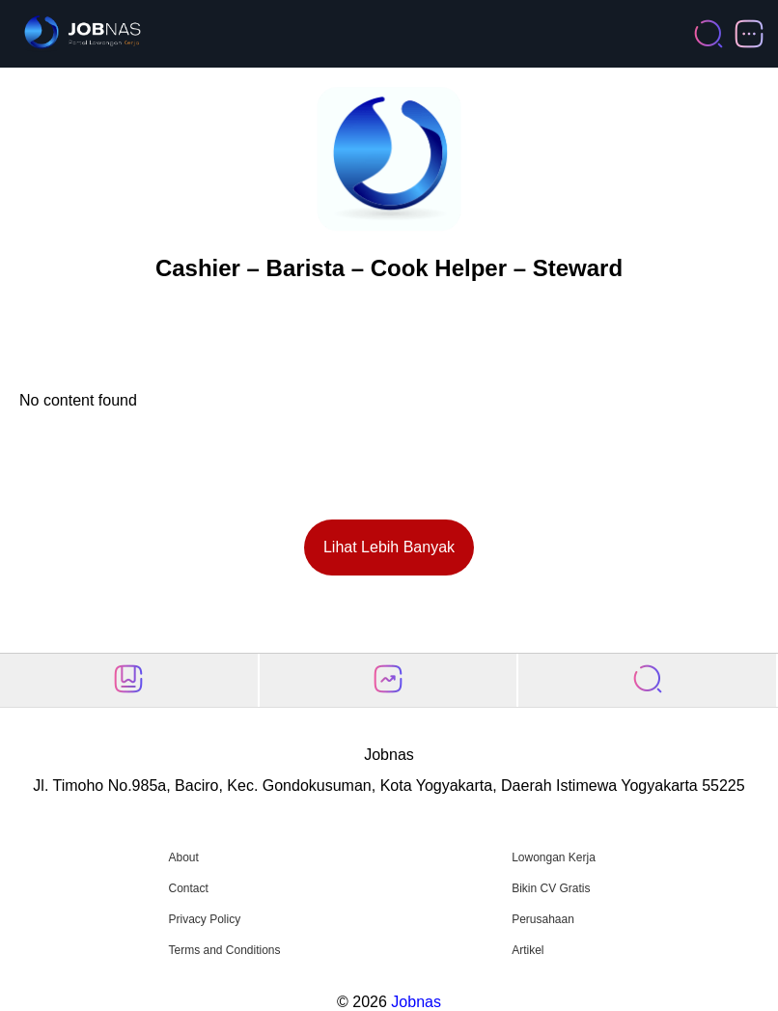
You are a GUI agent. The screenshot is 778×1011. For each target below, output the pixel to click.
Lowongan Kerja (554, 857)
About (183, 857)
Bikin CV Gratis (551, 888)
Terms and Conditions (224, 950)
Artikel (527, 950)
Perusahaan (543, 919)
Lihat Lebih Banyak (389, 547)
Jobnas (416, 1002)
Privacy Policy (204, 919)
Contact (188, 888)
